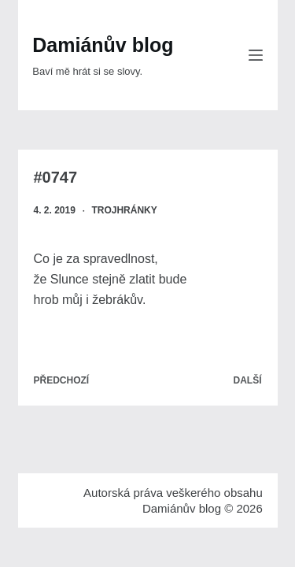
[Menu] (256, 55)
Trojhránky (124, 210)
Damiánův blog (102, 45)
